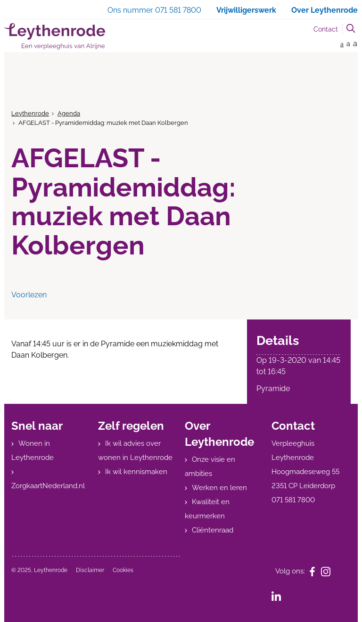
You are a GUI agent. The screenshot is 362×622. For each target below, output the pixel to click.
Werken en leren (219, 487)
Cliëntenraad (212, 530)
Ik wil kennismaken (136, 471)
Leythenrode (30, 113)
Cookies (123, 570)
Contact (325, 29)
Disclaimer (90, 570)
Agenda (69, 113)
